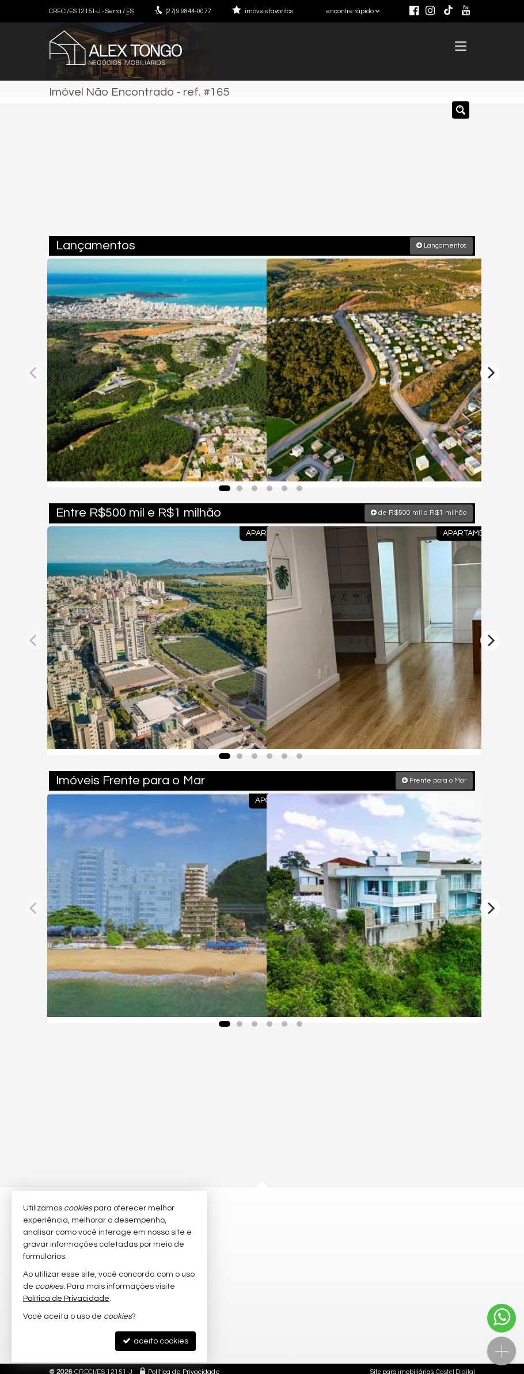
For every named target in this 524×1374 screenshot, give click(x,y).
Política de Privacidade (184, 1365)
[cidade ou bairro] (364, 174)
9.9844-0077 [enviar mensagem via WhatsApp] (188, 11)
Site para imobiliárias (402, 1365)
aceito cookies (155, 1341)
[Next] (490, 371)
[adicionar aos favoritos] (245, 465)
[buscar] (449, 174)
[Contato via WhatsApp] (501, 1318)
